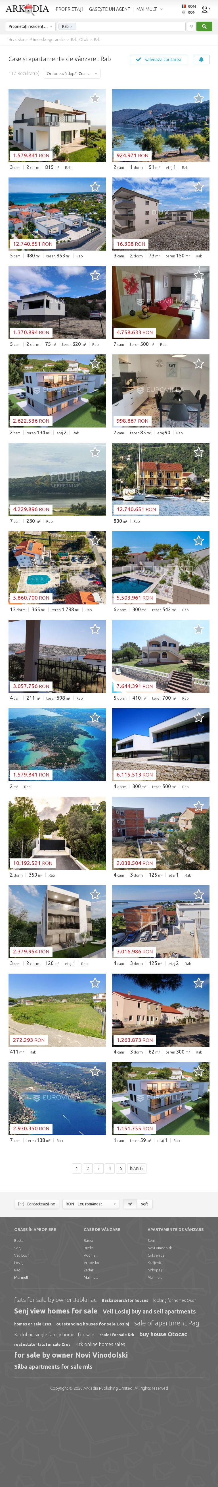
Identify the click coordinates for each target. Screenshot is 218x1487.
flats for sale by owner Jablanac (55, 1386)
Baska (19, 1327)
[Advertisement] (108, 217)
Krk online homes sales (100, 1431)
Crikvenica (156, 1342)
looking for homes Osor (174, 1387)
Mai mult (21, 1364)
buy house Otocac (163, 1421)
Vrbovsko (91, 1349)
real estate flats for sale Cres (42, 1431)
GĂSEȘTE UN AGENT (109, 9)
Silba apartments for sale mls (53, 1453)
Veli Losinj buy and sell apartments (149, 1398)
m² (130, 1290)
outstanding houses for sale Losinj (92, 1410)
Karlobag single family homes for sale (54, 1421)
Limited (108, 1474)
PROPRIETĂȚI (69, 9)
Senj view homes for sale (56, 1398)
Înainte (137, 1255)
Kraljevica (156, 1349)
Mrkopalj (155, 1357)
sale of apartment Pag (167, 1410)
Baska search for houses (125, 1387)
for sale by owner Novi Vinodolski (71, 1442)
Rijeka (89, 1335)
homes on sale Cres (32, 1410)
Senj (17, 1335)
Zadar (88, 1357)
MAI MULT (146, 9)
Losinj (18, 1349)
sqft (144, 1290)
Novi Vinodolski (160, 1335)
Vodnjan (90, 1342)
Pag (17, 1357)
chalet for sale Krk (116, 1421)
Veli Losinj (22, 1342)
